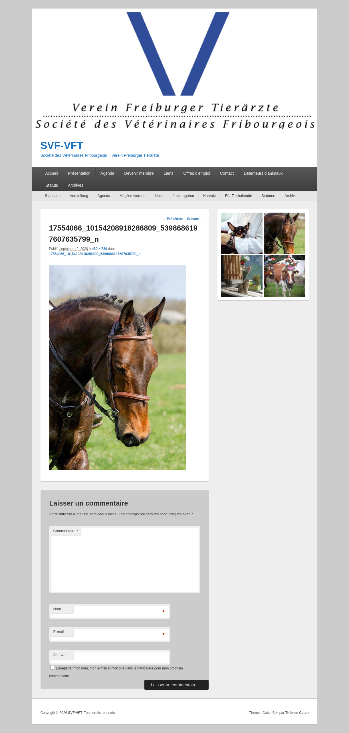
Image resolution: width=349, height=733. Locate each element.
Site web (60, 655)
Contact (227, 173)
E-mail (58, 632)
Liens (168, 173)
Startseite (52, 196)
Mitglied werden (133, 196)
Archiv (290, 196)
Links (159, 196)
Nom (57, 609)
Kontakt (209, 196)
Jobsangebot (183, 196)
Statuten (268, 196)
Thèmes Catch (296, 713)
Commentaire (65, 531)
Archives (75, 185)
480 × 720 (99, 249)
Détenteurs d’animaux (263, 173)
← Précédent (172, 219)
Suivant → (195, 219)
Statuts (51, 185)
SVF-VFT (62, 145)
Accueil (51, 173)
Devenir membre (139, 173)
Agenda (107, 173)
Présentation (79, 173)
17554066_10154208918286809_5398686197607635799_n (95, 254)
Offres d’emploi (196, 173)
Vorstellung (79, 196)
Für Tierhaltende (238, 196)
